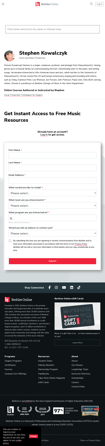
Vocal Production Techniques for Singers (23, 95)
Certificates (10, 365)
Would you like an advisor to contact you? (31, 228)
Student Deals (45, 360)
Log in (44, 134)
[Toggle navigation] (3, 4)
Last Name (14, 162)
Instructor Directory (81, 373)
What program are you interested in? (28, 212)
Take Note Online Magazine (51, 378)
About (75, 360)
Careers (75, 382)
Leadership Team (80, 369)
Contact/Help (78, 386)
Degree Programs (13, 360)
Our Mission (77, 365)
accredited (27, 401)
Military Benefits (46, 365)
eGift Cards (43, 382)
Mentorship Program (48, 369)
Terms (82, 440)
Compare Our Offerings (15, 373)
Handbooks (43, 373)
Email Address (16, 175)
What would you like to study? (25, 187)
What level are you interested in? (26, 200)
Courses (8, 369)
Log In (99, 4)
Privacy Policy (94, 440)
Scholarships (78, 378)
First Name (14, 150)
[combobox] (52, 218)
